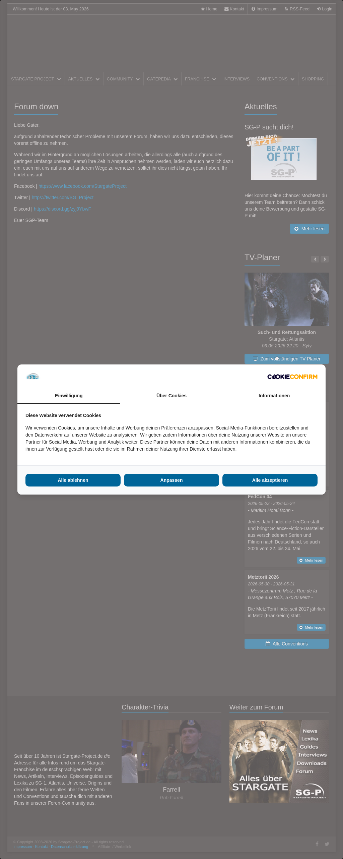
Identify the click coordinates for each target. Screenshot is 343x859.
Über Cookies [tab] (171, 395)
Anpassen (171, 480)
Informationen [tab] (274, 395)
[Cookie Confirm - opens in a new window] (292, 376)
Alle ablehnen (73, 480)
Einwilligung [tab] (68, 395)
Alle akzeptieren (270, 480)
